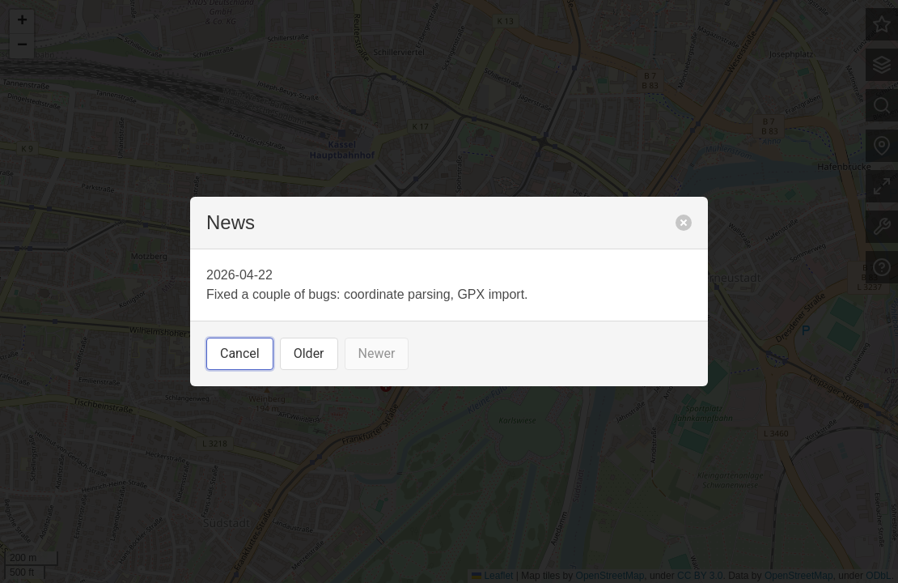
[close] (684, 223)
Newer (377, 353)
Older (309, 353)
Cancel (240, 353)
